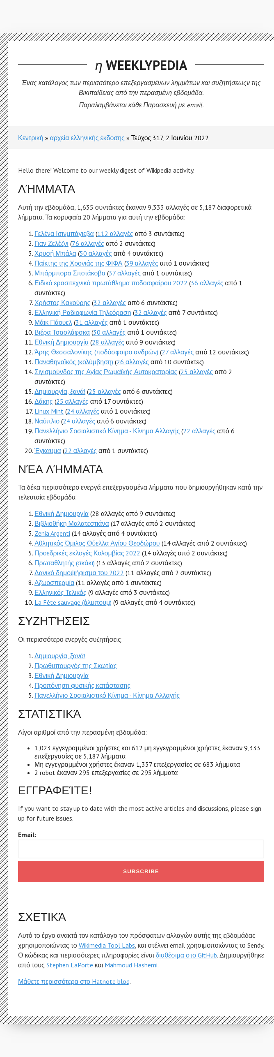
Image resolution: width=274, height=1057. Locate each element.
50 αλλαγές (96, 253)
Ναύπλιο (46, 421)
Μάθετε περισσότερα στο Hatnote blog (74, 981)
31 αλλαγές (91, 322)
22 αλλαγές (199, 431)
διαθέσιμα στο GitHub (186, 955)
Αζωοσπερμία (54, 582)
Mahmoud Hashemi (131, 965)
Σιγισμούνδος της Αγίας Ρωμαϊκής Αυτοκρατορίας (105, 372)
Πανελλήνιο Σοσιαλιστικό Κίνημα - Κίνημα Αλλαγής (107, 431)
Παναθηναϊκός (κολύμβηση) (73, 362)
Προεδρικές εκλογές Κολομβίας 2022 (87, 553)
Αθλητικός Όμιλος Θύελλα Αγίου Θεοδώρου (97, 543)
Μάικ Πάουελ (53, 322)
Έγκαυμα (47, 450)
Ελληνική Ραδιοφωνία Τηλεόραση (82, 312)
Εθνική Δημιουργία (61, 342)
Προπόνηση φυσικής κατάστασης (82, 685)
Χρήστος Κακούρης (62, 302)
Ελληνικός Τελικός (60, 592)
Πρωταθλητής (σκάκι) (64, 563)
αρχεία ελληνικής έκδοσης (87, 138)
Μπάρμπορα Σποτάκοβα (69, 273)
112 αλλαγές (115, 233)
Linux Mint (49, 411)
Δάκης (43, 401)
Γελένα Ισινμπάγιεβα (64, 233)
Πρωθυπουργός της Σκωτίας (75, 665)
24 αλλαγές (83, 411)
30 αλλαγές (109, 332)
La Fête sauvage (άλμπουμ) (73, 602)
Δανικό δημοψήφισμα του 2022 (79, 573)
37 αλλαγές (125, 273)
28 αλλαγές (108, 342)
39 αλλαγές (142, 263)
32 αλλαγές (110, 302)
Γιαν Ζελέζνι (51, 243)
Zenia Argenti (52, 533)
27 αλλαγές (178, 352)
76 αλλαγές (88, 243)
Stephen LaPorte (69, 965)
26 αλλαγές (132, 362)
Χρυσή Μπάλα (55, 253)
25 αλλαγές (196, 372)
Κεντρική (30, 138)
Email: (27, 834)
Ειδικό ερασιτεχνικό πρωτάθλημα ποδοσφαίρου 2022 (110, 283)
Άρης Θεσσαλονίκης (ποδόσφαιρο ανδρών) (96, 352)
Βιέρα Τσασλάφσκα (62, 332)
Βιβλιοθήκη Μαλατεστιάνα (71, 523)
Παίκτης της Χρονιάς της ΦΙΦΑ (78, 263)
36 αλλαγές (207, 283)
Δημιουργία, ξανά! (59, 391)
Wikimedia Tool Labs (107, 945)
